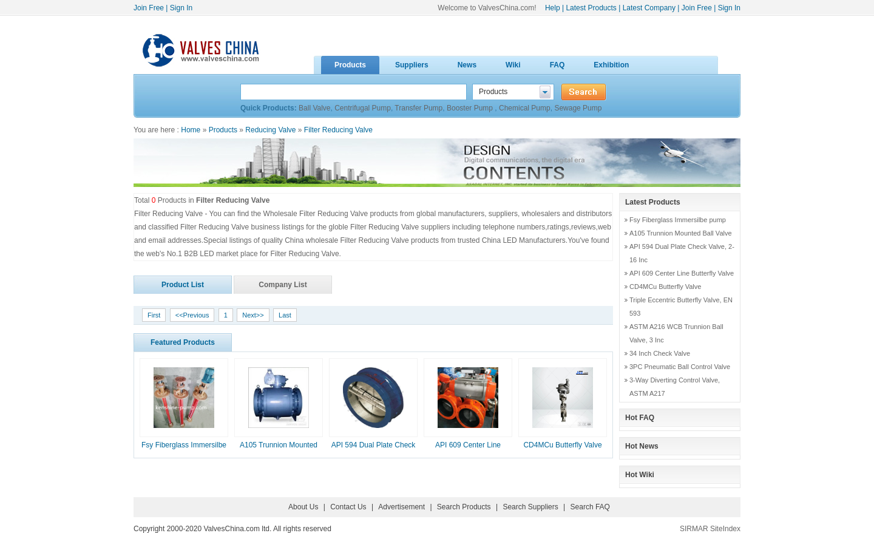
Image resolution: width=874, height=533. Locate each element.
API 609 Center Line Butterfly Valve (681, 273)
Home (190, 130)
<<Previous (192, 315)
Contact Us (348, 507)
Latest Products (591, 8)
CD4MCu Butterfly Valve (562, 445)
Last (285, 315)
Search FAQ (590, 507)
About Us (303, 507)
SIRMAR (694, 529)
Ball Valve (314, 108)
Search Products (464, 507)
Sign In (181, 8)
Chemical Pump (524, 108)
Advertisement (401, 507)
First (153, 315)
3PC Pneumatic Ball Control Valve (679, 366)
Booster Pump (471, 108)
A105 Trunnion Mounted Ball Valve (680, 233)
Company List (283, 284)
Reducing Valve (270, 130)
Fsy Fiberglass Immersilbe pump (677, 219)
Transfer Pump (418, 108)
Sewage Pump (577, 108)
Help (552, 8)
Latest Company (649, 8)
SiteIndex (725, 529)
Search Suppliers (530, 507)
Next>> (252, 315)
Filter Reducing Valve (338, 130)
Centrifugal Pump (362, 108)
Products (223, 130)
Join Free (149, 8)
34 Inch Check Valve (659, 353)
